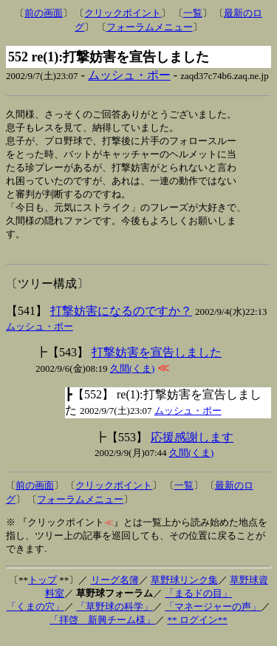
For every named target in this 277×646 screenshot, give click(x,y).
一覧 (192, 12)
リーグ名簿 (115, 589)
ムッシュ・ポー (129, 75)
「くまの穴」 (35, 616)
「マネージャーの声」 (213, 616)
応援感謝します (192, 447)
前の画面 (43, 12)
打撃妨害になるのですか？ (121, 320)
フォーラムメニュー (149, 27)
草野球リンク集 (184, 589)
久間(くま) (132, 378)
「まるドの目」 (198, 602)
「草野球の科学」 (114, 616)
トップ (42, 589)
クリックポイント (122, 12)
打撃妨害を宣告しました (157, 362)
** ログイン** (198, 629)
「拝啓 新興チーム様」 (102, 629)
